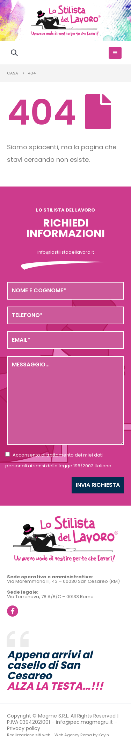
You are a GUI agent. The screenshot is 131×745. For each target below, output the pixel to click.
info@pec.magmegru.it (84, 722)
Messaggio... (65, 400)
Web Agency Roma (73, 735)
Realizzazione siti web (28, 735)
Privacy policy (23, 728)
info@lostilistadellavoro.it (65, 252)
